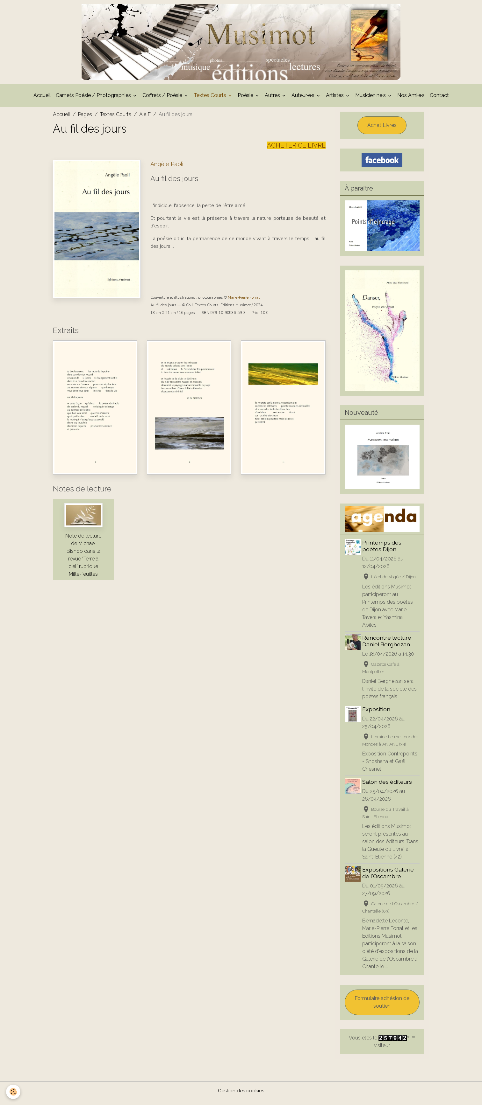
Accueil (42, 101)
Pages (85, 120)
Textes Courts (210, 101)
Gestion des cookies (241, 1096)
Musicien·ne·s (371, 101)
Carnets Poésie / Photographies (94, 101)
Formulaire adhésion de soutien (382, 1007)
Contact (439, 101)
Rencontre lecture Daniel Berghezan (387, 646)
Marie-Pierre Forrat (244, 303)
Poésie (246, 101)
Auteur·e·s (303, 101)
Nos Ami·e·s (411, 101)
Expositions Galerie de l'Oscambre (389, 878)
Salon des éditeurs (388, 787)
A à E (145, 120)
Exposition (377, 715)
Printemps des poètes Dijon (382, 551)
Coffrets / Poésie (162, 101)
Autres (273, 101)
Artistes (335, 101)
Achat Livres (382, 131)
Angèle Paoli (166, 169)
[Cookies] (13, 1092)
